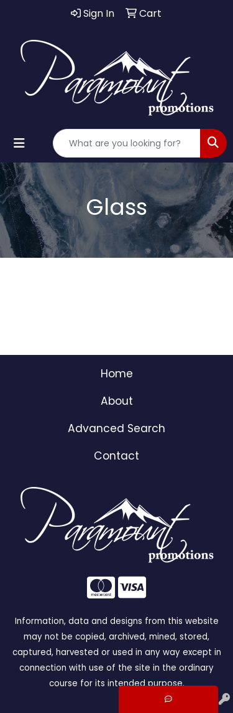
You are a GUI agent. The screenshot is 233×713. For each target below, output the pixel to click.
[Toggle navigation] (19, 143)
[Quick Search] (127, 143)
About (117, 401)
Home (117, 373)
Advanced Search (116, 428)
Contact (116, 455)
